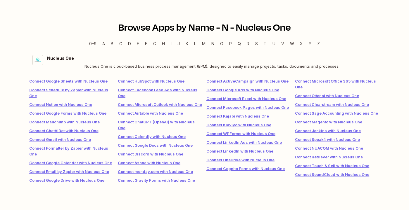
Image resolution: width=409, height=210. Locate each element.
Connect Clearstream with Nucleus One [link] (332, 104)
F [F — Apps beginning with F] (146, 43)
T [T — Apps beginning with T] (265, 43)
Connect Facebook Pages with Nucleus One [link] (247, 107)
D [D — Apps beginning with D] (129, 43)
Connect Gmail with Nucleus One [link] (60, 139)
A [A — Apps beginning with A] (103, 43)
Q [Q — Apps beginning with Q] (239, 43)
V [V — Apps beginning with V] (282, 43)
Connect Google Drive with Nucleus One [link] (66, 180)
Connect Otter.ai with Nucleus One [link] (327, 95)
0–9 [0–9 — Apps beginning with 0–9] (92, 43)
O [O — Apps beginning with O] (221, 43)
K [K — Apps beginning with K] (187, 43)
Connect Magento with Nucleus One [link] (328, 122)
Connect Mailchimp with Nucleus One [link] (64, 122)
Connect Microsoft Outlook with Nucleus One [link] (160, 104)
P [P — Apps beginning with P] (230, 43)
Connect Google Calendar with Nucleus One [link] (70, 162)
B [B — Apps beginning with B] (112, 43)
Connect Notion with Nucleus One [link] (60, 104)
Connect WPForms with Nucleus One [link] (240, 133)
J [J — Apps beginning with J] (178, 43)
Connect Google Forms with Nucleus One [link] (67, 113)
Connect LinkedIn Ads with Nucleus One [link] (244, 142)
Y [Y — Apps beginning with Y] (310, 43)
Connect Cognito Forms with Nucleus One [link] (245, 168)
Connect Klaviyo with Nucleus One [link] (238, 125)
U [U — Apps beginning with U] (273, 43)
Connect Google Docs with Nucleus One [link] (155, 145)
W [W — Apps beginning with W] (292, 43)
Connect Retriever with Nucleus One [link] (329, 157)
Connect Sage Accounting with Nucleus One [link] (336, 113)
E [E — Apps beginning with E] (138, 43)
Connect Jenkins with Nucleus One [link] (328, 130)
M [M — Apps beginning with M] (204, 43)
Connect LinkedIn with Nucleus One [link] (239, 151)
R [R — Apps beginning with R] (248, 43)
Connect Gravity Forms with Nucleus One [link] (156, 180)
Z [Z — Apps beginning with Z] (318, 43)
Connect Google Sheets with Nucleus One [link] (68, 81)
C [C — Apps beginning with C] (120, 43)
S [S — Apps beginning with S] (256, 43)
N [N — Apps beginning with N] (212, 43)
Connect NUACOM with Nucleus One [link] (329, 148)
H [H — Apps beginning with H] (163, 43)
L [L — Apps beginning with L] (195, 43)
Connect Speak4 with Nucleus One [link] (327, 139)
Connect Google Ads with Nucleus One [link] (242, 90)
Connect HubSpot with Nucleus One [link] (151, 81)
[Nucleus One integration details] (204, 62)
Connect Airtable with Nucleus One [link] (150, 113)
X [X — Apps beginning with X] (301, 43)
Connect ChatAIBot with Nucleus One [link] (64, 130)
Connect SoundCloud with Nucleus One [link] (332, 174)
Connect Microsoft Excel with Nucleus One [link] (246, 98)
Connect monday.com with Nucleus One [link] (155, 171)
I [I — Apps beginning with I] (171, 43)
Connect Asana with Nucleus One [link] (149, 162)
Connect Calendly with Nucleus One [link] (152, 136)
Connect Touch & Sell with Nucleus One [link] (332, 165)
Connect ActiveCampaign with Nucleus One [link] (247, 81)
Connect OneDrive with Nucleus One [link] (240, 160)
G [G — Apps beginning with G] (154, 43)
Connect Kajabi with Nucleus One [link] (237, 116)
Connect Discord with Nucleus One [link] (150, 154)
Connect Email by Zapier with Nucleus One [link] (69, 171)
